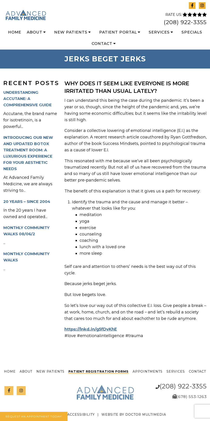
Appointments (148, 371)
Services (159, 32)
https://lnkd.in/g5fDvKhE (90, 329)
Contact (102, 43)
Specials (191, 32)
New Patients (70, 32)
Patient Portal (118, 32)
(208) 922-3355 (185, 22)
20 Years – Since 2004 (26, 201)
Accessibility (81, 415)
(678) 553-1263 (192, 396)
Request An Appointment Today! (34, 416)
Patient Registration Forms (98, 371)
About (34, 32)
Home (14, 32)
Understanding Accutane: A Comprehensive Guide (27, 98)
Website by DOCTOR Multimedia (133, 415)
